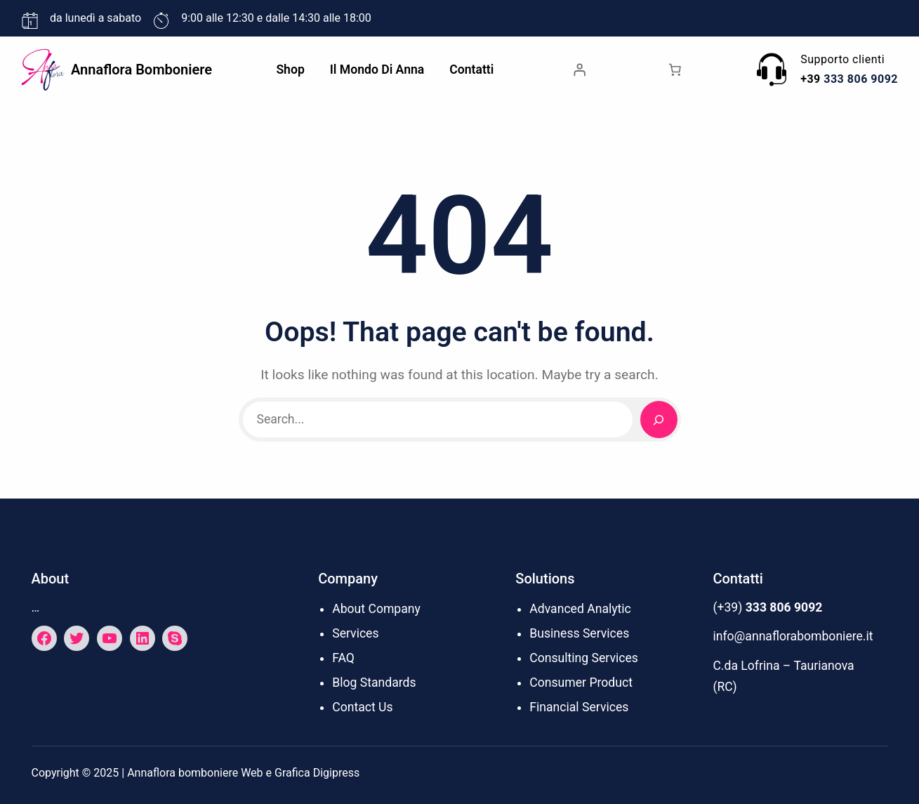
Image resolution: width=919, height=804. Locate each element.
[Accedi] (579, 69)
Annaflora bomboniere (141, 69)
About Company (376, 609)
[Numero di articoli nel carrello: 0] (674, 69)
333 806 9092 (861, 79)
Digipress (336, 772)
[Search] (658, 419)
